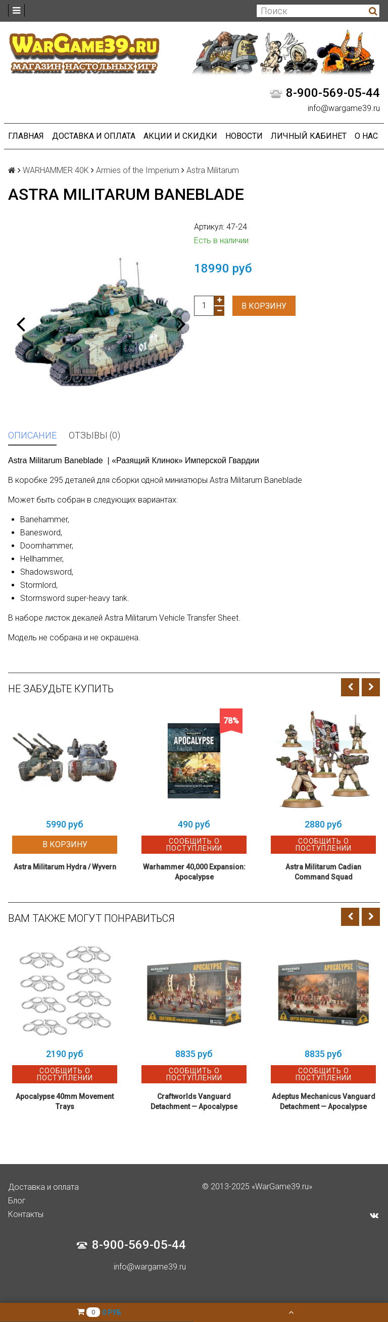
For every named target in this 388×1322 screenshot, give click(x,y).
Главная (26, 136)
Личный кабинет (309, 136)
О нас (366, 136)
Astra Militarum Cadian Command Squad (323, 872)
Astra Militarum (212, 170)
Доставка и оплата (93, 136)
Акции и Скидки (180, 136)
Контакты (25, 1214)
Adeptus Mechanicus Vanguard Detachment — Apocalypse (323, 1101)
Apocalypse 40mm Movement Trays (65, 1101)
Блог (17, 1200)
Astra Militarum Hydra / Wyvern (65, 867)
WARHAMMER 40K (56, 170)
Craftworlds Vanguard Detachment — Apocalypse (194, 1101)
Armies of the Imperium (137, 170)
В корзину (263, 306)
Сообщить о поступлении (194, 844)
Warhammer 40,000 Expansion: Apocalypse (194, 872)
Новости (244, 136)
